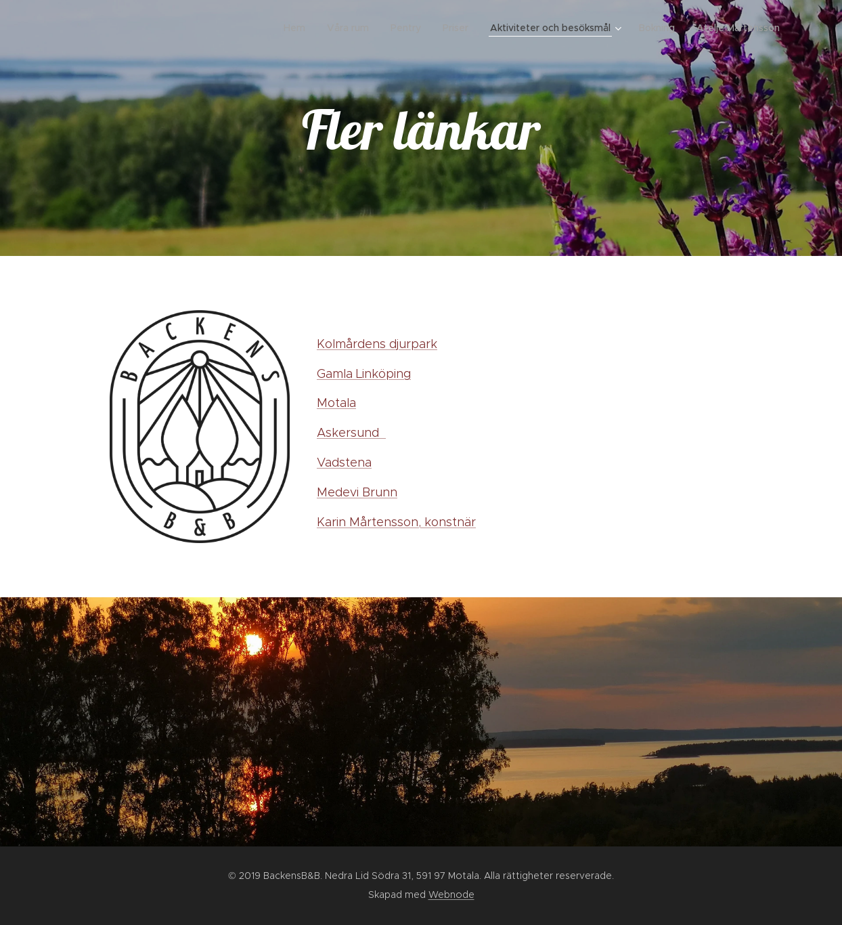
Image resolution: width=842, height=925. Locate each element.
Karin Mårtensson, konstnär (396, 522)
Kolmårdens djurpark (377, 344)
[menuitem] (298, 28)
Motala (336, 402)
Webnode (451, 894)
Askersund (351, 432)
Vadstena (344, 462)
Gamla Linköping (364, 373)
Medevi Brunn (357, 492)
